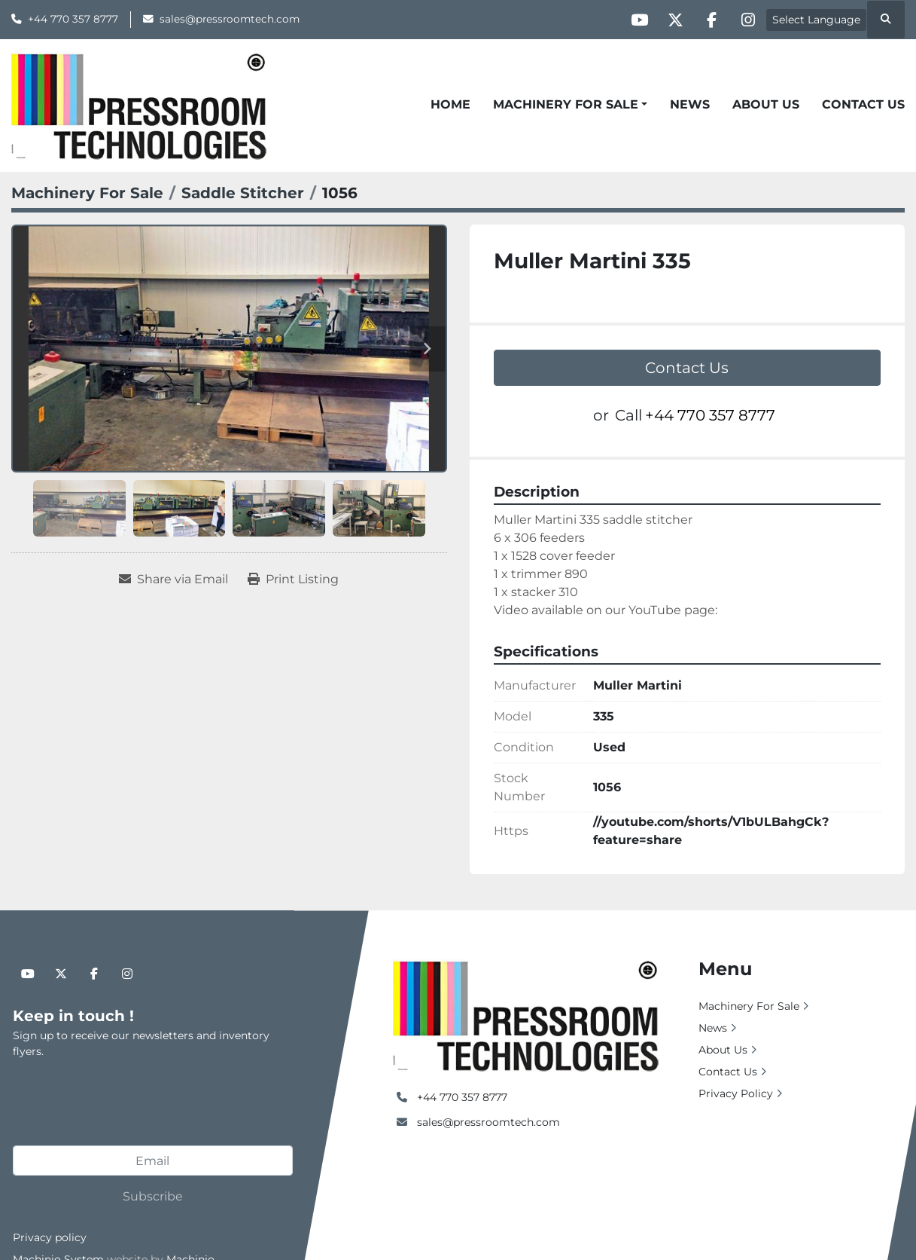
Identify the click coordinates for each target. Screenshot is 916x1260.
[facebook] (708, 19)
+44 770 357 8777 (73, 19)
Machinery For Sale (565, 104)
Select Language (816, 19)
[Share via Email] (173, 579)
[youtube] (631, 19)
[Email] (153, 1160)
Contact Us (863, 104)
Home (450, 104)
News (690, 104)
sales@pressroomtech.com (230, 19)
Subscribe (153, 1196)
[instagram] (746, 19)
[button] (570, 105)
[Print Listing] (293, 579)
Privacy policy (50, 1237)
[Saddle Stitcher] (242, 193)
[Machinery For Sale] (87, 193)
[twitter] (670, 19)
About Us (765, 104)
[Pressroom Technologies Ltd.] (526, 1014)
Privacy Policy (735, 1093)
